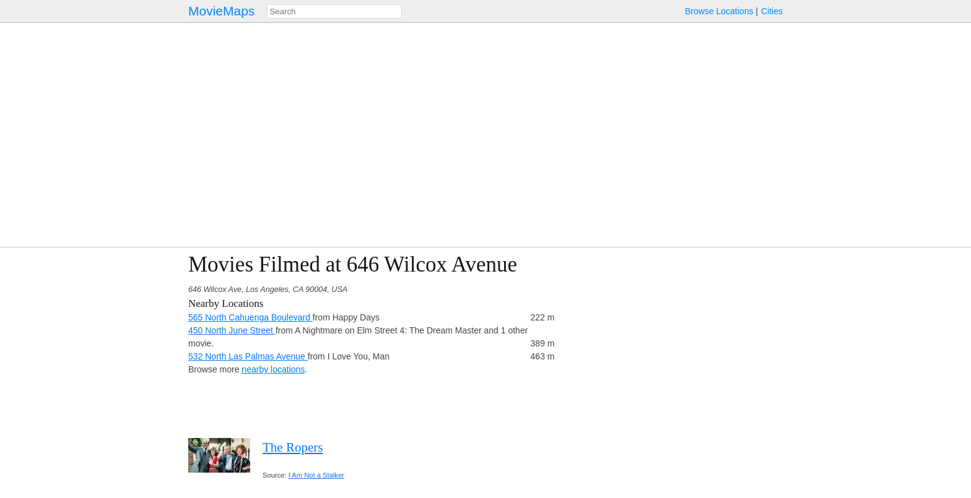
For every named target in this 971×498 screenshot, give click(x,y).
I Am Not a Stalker (316, 475)
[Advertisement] (675, 339)
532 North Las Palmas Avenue (248, 356)
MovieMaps (221, 10)
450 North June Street (232, 330)
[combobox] (334, 11)
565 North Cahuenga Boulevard (250, 317)
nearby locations (273, 369)
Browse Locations (719, 11)
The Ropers (293, 447)
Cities (772, 11)
